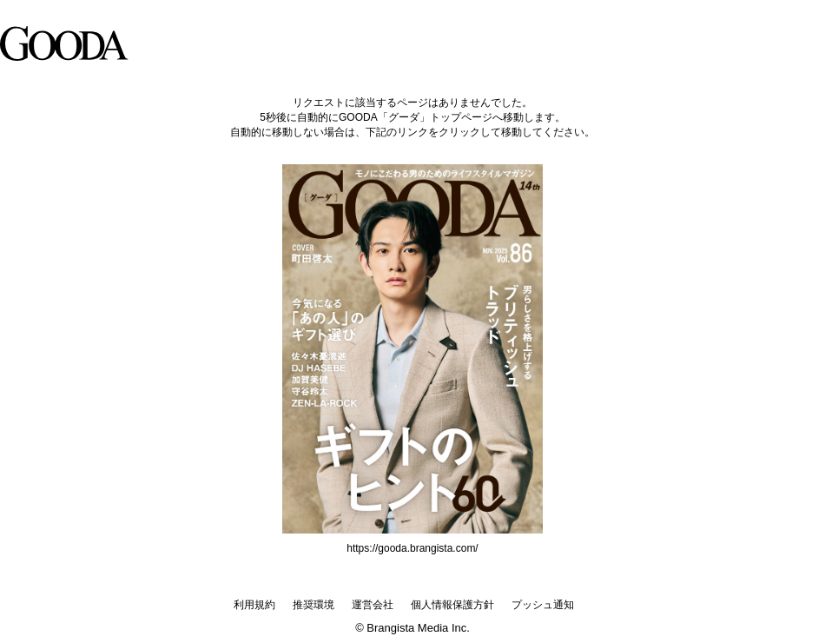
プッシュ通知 (543, 605)
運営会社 (372, 605)
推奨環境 (313, 605)
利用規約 (254, 605)
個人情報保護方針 (452, 605)
